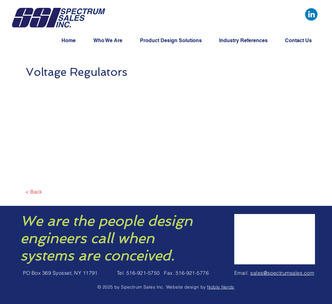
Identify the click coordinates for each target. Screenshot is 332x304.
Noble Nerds (220, 287)
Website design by (186, 287)
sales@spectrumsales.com (282, 273)
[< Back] (34, 191)
